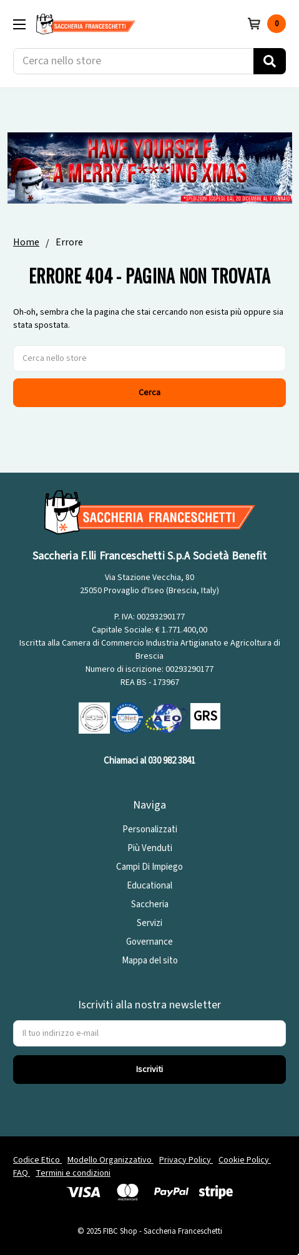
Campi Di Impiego (149, 867)
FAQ (21, 1173)
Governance (149, 941)
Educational (149, 885)
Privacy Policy (186, 1160)
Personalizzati (149, 829)
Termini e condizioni (73, 1173)
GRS (205, 716)
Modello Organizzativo (110, 1160)
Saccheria (150, 904)
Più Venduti (149, 848)
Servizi (149, 923)
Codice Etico (37, 1160)
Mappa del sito (150, 960)
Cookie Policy (244, 1160)
